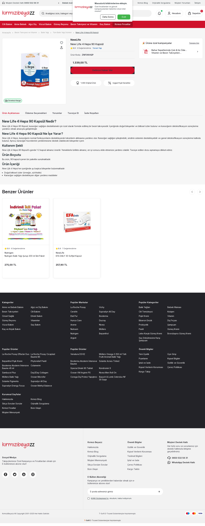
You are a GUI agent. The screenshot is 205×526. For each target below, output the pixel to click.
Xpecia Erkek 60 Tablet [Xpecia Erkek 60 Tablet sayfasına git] (81, 371)
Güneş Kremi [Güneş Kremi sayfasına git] (173, 332)
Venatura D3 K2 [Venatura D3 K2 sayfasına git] (77, 357)
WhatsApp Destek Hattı (181, 465)
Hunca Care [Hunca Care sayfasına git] (76, 323)
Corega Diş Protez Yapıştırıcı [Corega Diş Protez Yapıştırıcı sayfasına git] (83, 380)
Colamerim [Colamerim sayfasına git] (36, 368)
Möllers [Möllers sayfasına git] (102, 332)
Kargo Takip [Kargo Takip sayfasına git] (144, 374)
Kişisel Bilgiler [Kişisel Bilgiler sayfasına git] (173, 361)
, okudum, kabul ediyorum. (110, 501)
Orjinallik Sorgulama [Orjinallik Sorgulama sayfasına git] (40, 406)
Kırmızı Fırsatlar (123, 24)
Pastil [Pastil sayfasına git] (141, 332)
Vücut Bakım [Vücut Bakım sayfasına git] (8, 327)
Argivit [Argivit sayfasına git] (73, 341)
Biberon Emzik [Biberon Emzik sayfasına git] (145, 323)
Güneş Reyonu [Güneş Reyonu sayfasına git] (9, 323)
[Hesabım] (174, 13)
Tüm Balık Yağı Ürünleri (62, 32)
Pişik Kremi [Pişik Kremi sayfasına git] (144, 319)
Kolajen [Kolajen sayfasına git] (170, 314)
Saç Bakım (105, 24)
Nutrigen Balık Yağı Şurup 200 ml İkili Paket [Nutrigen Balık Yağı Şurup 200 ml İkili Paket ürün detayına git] (25, 259)
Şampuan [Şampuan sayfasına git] (171, 327)
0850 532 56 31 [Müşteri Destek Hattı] (31, 3)
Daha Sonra (107, 17)
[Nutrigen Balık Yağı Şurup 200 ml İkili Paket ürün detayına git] (25, 224)
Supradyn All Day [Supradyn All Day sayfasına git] (107, 314)
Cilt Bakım (7, 24)
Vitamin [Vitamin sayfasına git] (170, 319)
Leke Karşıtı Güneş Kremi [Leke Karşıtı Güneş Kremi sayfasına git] (150, 336)
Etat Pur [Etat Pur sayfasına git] (74, 319)
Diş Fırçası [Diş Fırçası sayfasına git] (172, 323)
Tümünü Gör (194, 43)
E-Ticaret (109, 516)
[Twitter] (14, 477)
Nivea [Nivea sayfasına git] (101, 327)
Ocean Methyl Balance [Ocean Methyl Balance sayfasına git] (41, 388)
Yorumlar (62, 113)
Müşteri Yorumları (182, 3)
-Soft (102, 516)
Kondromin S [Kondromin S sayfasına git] (105, 371)
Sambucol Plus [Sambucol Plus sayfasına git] (9, 375)
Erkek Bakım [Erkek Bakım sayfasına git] (36, 319)
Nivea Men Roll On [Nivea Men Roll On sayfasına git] (107, 375)
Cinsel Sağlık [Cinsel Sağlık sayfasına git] (8, 319)
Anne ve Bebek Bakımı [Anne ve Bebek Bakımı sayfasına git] (12, 310)
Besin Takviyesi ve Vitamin (84, 24)
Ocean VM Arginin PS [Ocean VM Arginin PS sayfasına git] (80, 375)
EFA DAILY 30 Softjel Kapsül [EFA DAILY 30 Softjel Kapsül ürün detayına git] (69, 259)
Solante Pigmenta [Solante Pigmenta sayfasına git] (10, 384)
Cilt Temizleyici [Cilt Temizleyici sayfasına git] (146, 314)
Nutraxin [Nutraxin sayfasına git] (74, 332)
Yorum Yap (97, 48)
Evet (124, 17)
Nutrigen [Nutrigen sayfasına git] (74, 336)
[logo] (18, 13)
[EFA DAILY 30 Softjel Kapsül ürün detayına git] (77, 224)
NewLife (75, 39)
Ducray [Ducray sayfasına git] (102, 323)
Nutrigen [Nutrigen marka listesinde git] (9, 255)
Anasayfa (6, 32)
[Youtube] (23, 477)
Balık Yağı (45, 32)
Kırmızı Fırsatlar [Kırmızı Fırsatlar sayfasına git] (9, 411)
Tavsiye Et (79, 113)
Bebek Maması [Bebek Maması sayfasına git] (174, 310)
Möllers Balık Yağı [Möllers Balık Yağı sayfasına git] (10, 380)
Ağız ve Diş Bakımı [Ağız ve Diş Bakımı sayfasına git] (39, 310)
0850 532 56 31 (177, 461)
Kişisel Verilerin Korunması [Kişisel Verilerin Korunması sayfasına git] (151, 370)
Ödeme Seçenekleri (39, 113)
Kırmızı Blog (143, 3)
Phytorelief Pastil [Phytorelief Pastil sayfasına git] (38, 364)
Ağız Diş (33, 24)
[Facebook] (5, 477)
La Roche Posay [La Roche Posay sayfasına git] (78, 310)
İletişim (198, 3)
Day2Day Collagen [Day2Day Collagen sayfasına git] (39, 375)
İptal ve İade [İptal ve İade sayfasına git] (145, 366)
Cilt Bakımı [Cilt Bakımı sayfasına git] (35, 314)
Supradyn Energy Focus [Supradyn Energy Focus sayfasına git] (13, 388)
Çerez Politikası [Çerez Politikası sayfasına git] (174, 370)
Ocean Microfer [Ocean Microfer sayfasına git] (38, 380)
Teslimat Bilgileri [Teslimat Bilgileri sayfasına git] (134, 459)
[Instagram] (32, 477)
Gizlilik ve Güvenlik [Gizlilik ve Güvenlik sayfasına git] (176, 366)
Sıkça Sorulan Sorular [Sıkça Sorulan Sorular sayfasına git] (12, 406)
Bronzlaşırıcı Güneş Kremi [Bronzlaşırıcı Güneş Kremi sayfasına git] (179, 336)
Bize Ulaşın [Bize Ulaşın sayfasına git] (36, 411)
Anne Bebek (20, 24)
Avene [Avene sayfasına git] (73, 327)
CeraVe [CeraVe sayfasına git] (73, 314)
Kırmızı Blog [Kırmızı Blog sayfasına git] (36, 402)
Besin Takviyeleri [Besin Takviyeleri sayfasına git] (10, 314)
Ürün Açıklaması (11, 113)
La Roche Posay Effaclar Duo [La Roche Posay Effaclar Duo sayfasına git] (15, 357)
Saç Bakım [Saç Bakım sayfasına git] (35, 327)
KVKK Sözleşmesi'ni (99, 501)
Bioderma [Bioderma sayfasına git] (103, 319)
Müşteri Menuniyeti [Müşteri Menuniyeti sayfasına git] (11, 415)
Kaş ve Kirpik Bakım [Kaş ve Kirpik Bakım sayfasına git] (11, 332)
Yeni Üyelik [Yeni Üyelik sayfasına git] (144, 357)
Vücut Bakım (45, 24)
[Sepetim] (194, 13)
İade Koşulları (99, 113)
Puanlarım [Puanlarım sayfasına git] (143, 361)
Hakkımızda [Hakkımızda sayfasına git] (7, 402)
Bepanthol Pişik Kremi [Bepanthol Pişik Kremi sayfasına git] (12, 364)
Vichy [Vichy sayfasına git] (101, 310)
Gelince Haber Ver (102, 70)
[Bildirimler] (159, 13)
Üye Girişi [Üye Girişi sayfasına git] (171, 357)
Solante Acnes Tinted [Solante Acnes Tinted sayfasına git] (109, 364)
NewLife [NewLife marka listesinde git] (60, 255)
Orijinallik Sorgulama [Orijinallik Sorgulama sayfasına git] (97, 459)
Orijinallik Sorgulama (161, 3)
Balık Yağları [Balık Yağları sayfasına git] (144, 310)
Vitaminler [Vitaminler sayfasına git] (35, 323)
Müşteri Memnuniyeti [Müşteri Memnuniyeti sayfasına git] (97, 463)
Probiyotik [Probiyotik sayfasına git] (143, 327)
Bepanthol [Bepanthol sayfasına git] (104, 336)
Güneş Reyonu (61, 24)
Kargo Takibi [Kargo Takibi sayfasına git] (133, 472)
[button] (58, 3)
